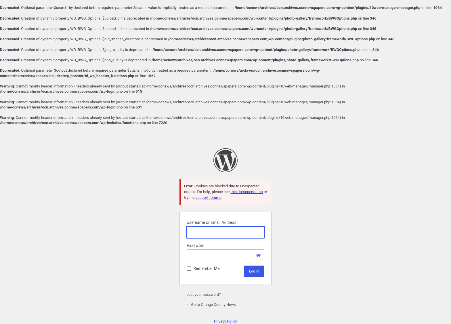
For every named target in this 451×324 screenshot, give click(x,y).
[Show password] (258, 255)
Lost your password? (203, 294)
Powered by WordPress (225, 160)
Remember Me (206, 268)
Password (196, 245)
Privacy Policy (225, 321)
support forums (208, 197)
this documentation (247, 192)
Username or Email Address (211, 222)
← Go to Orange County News (211, 304)
